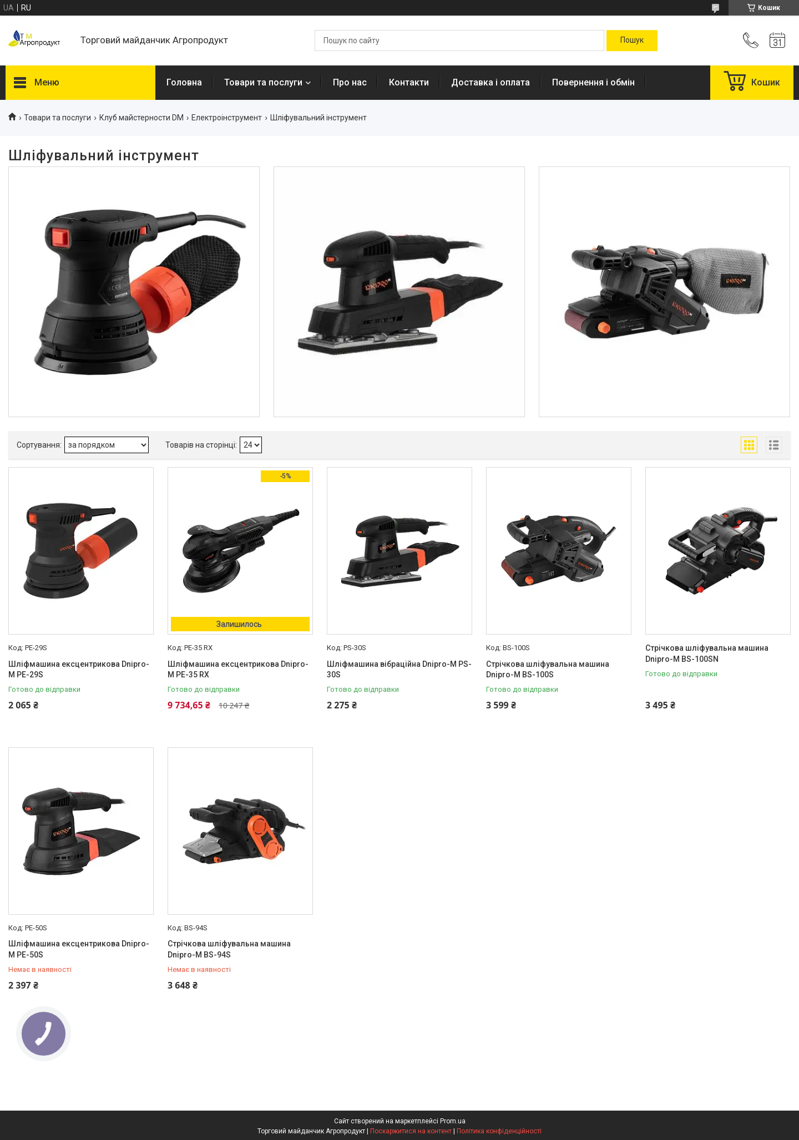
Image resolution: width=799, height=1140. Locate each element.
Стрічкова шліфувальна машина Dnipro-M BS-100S (547, 670)
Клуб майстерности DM (141, 117)
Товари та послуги (263, 82)
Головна (184, 82)
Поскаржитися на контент (411, 1131)
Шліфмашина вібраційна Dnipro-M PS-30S (399, 670)
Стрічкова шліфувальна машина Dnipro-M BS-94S (229, 949)
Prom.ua (453, 1121)
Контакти (409, 82)
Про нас (350, 82)
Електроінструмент (226, 117)
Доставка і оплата (490, 82)
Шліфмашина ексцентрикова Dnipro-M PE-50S (78, 949)
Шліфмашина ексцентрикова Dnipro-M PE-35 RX (238, 670)
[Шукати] (632, 40)
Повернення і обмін (593, 82)
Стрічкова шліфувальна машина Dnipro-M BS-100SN (706, 653)
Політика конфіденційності (499, 1131)
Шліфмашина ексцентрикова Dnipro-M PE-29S (78, 670)
